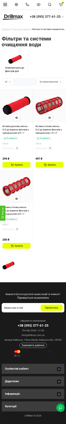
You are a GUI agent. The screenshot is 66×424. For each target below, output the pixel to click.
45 (7, 82)
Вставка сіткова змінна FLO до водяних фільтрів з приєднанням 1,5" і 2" (49, 129)
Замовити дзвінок (33, 345)
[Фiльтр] (2, 213)
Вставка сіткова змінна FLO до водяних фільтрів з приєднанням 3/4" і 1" (16, 210)
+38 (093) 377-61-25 (45, 17)
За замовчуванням (50, 82)
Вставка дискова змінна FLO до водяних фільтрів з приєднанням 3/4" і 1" (16, 129)
